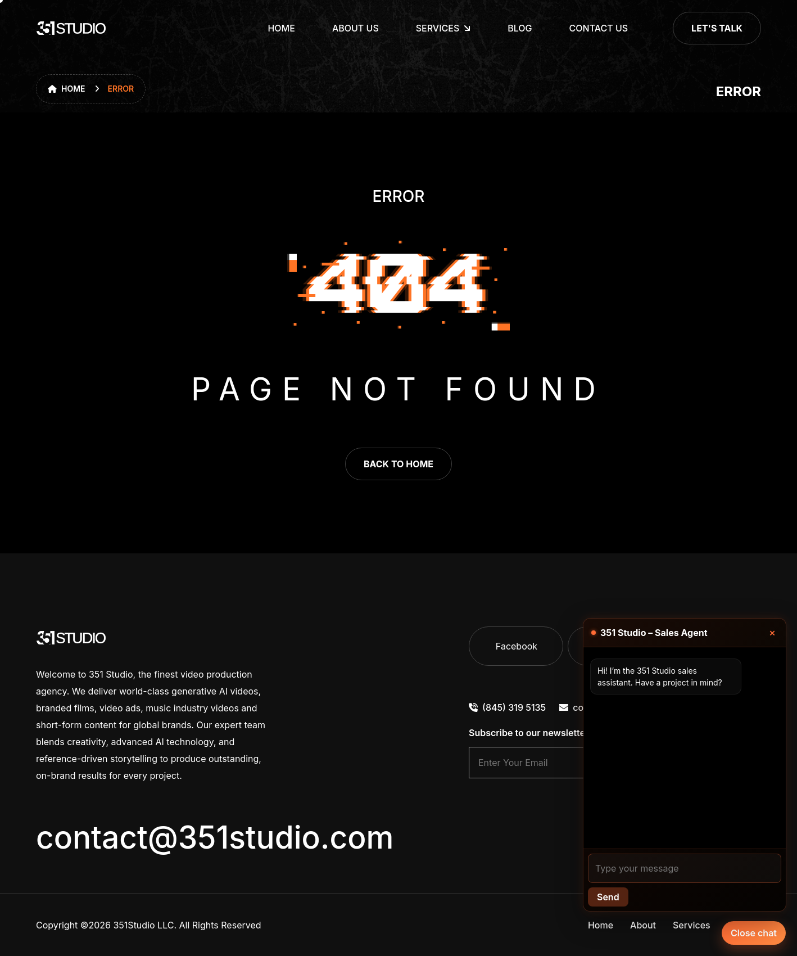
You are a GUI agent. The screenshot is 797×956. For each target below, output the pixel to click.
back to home (398, 464)
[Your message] (684, 868)
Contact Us (598, 28)
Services (691, 925)
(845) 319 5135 (507, 707)
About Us (355, 28)
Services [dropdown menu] (438, 28)
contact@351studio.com (214, 837)
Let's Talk (716, 28)
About (643, 925)
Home (281, 28)
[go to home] (71, 28)
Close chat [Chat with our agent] (754, 933)
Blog (520, 28)
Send (608, 897)
